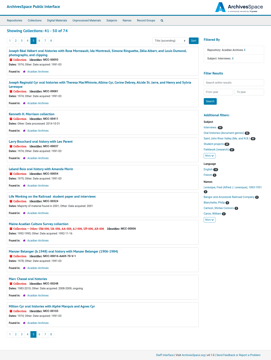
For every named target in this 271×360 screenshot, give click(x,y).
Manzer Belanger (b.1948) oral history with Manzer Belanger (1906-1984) (63, 251)
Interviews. (211, 127)
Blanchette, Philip (215, 202)
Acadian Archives (38, 71)
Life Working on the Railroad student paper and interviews (52, 196)
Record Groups (146, 20)
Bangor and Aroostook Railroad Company (229, 197)
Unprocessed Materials (87, 20)
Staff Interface (165, 355)
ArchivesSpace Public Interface (33, 6)
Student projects (214, 144)
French (208, 175)
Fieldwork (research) (217, 149)
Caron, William (213, 213)
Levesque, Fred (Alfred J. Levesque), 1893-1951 (233, 187)
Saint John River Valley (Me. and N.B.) (227, 138)
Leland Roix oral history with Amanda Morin (41, 169)
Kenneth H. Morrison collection (31, 114)
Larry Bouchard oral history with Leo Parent (41, 141)
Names (127, 20)
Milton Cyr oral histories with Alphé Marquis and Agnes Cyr (52, 306)
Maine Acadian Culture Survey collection (38, 224)
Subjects (111, 20)
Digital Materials (57, 20)
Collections (35, 20)
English (208, 169)
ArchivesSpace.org (193, 355)
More (209, 155)
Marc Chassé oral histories (28, 279)
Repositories (14, 20)
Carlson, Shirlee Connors (219, 208)
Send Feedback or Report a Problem (238, 355)
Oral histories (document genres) (224, 133)
